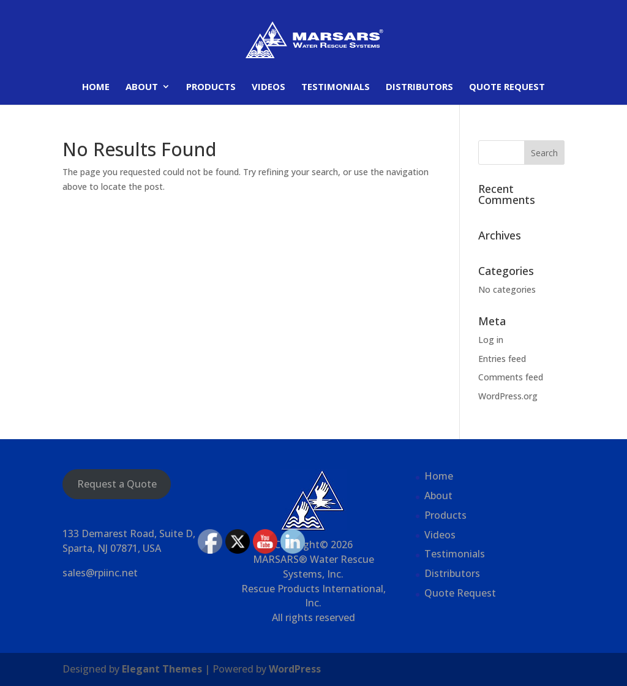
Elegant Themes (162, 669)
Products (211, 87)
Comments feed (510, 377)
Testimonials (335, 87)
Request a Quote (117, 484)
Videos (268, 87)
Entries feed (502, 358)
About (142, 87)
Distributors (419, 87)
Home (96, 87)
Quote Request (507, 87)
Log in (490, 339)
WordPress (295, 669)
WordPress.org (508, 396)
